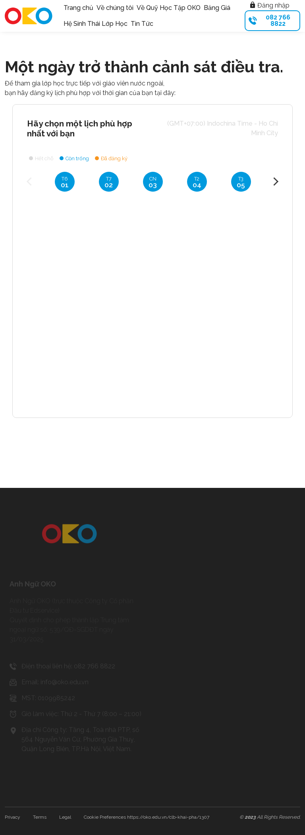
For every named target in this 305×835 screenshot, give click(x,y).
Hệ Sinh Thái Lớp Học (95, 23)
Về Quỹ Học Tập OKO (169, 8)
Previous (30, 181)
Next (274, 181)
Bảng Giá (217, 8)
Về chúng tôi (115, 8)
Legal (65, 817)
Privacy (12, 817)
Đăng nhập (269, 5)
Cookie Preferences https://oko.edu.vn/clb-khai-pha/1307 (146, 817)
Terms (39, 817)
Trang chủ (78, 8)
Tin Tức (142, 23)
